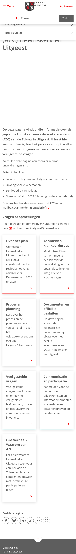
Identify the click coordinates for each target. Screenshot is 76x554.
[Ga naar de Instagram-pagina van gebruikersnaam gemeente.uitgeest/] (14, 537)
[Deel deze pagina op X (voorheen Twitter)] (30, 450)
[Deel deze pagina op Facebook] (5, 450)
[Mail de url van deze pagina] (38, 450)
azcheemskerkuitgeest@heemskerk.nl (35, 157)
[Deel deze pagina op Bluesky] (14, 450)
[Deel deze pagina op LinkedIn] (22, 450)
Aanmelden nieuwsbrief (31, 137)
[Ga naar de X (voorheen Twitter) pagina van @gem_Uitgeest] (22, 537)
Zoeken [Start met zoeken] (66, 18)
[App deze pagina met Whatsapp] (46, 450)
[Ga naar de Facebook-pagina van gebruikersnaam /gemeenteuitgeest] (5, 537)
